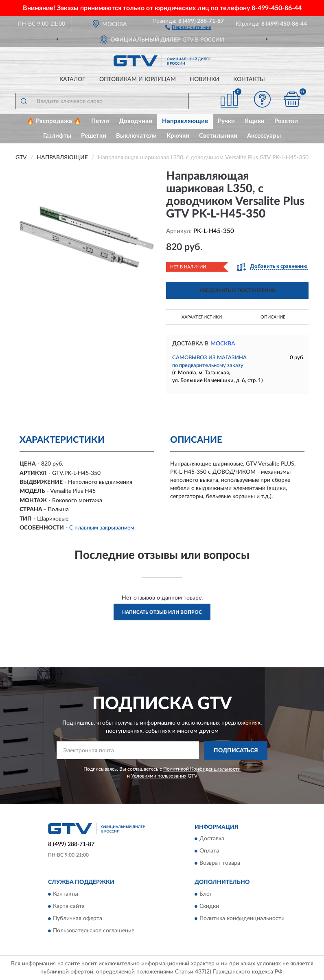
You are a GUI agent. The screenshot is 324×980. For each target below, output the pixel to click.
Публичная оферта (77, 918)
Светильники (218, 136)
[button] (188, 26)
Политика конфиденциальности (242, 918)
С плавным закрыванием (101, 528)
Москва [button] (222, 344)
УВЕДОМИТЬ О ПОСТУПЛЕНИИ (237, 290)
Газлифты (57, 136)
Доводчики (135, 121)
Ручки (226, 121)
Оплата (209, 851)
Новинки (204, 79)
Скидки (209, 906)
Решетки (93, 136)
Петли (100, 121)
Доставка (211, 839)
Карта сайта (69, 906)
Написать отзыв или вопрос (162, 612)
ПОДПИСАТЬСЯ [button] (236, 751)
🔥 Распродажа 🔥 (53, 121)
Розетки (286, 121)
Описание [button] (273, 317)
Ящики (255, 121)
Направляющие (185, 121)
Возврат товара (219, 863)
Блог (205, 894)
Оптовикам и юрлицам (137, 79)
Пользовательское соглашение (93, 931)
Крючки (177, 136)
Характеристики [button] (202, 317)
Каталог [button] (72, 79)
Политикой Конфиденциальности (202, 769)
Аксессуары (264, 136)
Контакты (249, 79)
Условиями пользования (158, 775)
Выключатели (136, 136)
